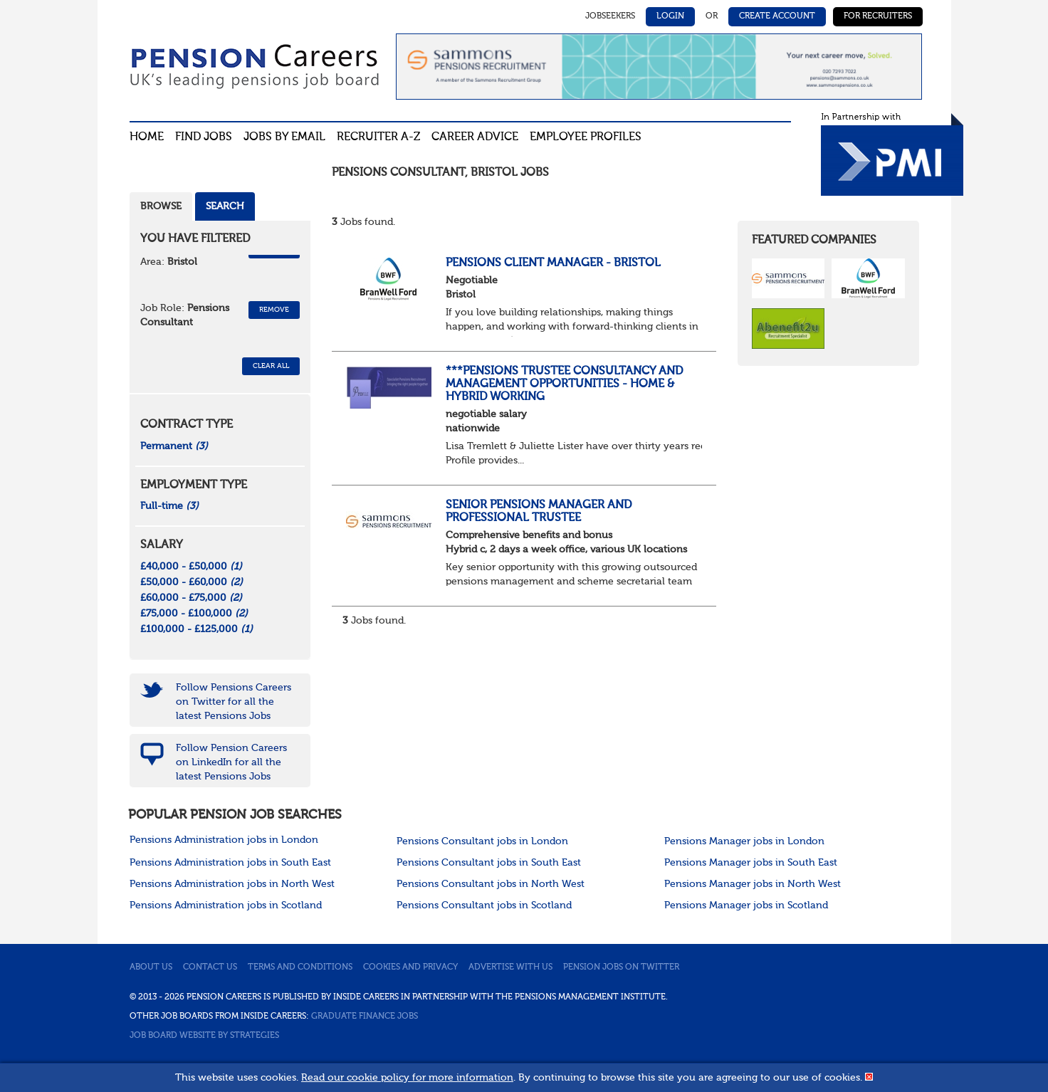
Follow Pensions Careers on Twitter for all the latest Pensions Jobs (233, 702)
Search (225, 206)
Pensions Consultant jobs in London (482, 841)
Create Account (777, 16)
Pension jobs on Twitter (621, 967)
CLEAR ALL (271, 365)
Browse (161, 206)
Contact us (210, 967)
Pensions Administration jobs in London (224, 840)
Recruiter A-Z (378, 137)
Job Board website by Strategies (204, 1035)
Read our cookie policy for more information (407, 1078)
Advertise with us (510, 967)
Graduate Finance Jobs (364, 1016)
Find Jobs (203, 137)
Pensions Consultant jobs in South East (489, 863)
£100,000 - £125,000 (196, 629)
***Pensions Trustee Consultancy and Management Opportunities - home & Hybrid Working (564, 384)
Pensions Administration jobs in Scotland (226, 905)
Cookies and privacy (410, 967)
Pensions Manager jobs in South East (750, 863)
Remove (274, 309)
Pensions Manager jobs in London (744, 841)
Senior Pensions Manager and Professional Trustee (539, 512)
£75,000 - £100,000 (194, 614)
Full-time (169, 506)
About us (151, 967)
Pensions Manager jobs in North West (752, 884)
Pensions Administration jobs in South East (230, 863)
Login (670, 16)
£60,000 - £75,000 (191, 598)
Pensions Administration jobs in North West (232, 884)
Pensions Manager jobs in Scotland (746, 905)
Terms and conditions (300, 967)
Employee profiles (585, 137)
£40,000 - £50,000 (191, 567)
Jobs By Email (284, 137)
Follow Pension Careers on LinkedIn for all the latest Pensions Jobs (231, 762)
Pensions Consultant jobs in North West (491, 884)
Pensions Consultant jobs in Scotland (484, 905)
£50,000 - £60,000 (191, 582)
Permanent (174, 446)
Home (147, 137)
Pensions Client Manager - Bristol (553, 263)
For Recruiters (878, 16)
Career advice (474, 137)
